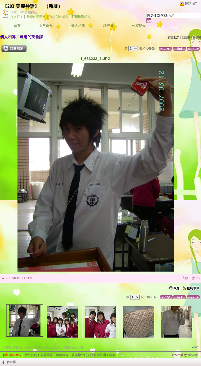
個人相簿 (78, 26)
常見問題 (46, 355)
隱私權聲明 (98, 355)
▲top (194, 347)
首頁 (17, 26)
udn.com (192, 355)
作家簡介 (139, 26)
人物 (185, 278)
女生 (195, 278)
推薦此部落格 (36, 17)
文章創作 (46, 26)
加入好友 (16, 17)
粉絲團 (11, 362)
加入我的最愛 (59, 17)
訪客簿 (108, 26)
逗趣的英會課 (31, 36)
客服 (112, 355)
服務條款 (62, 355)
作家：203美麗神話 (23, 12)
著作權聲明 (79, 355)
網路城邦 (191, 3)
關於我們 (31, 355)
